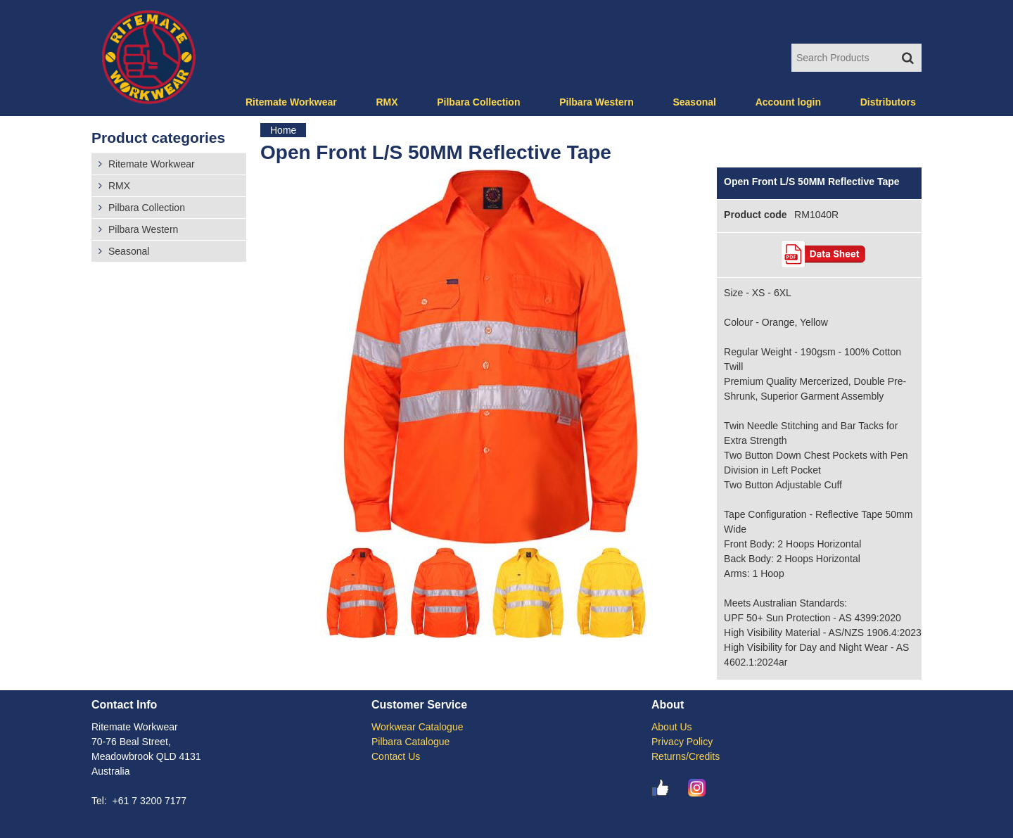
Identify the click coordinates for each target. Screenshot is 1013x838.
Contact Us (395, 756)
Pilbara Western (596, 102)
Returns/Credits (685, 756)
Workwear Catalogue (417, 726)
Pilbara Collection (478, 102)
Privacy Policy (682, 741)
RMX (386, 102)
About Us (671, 726)
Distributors (888, 102)
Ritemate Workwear (291, 102)
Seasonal (694, 102)
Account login (788, 102)
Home (283, 130)
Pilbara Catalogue (410, 741)
